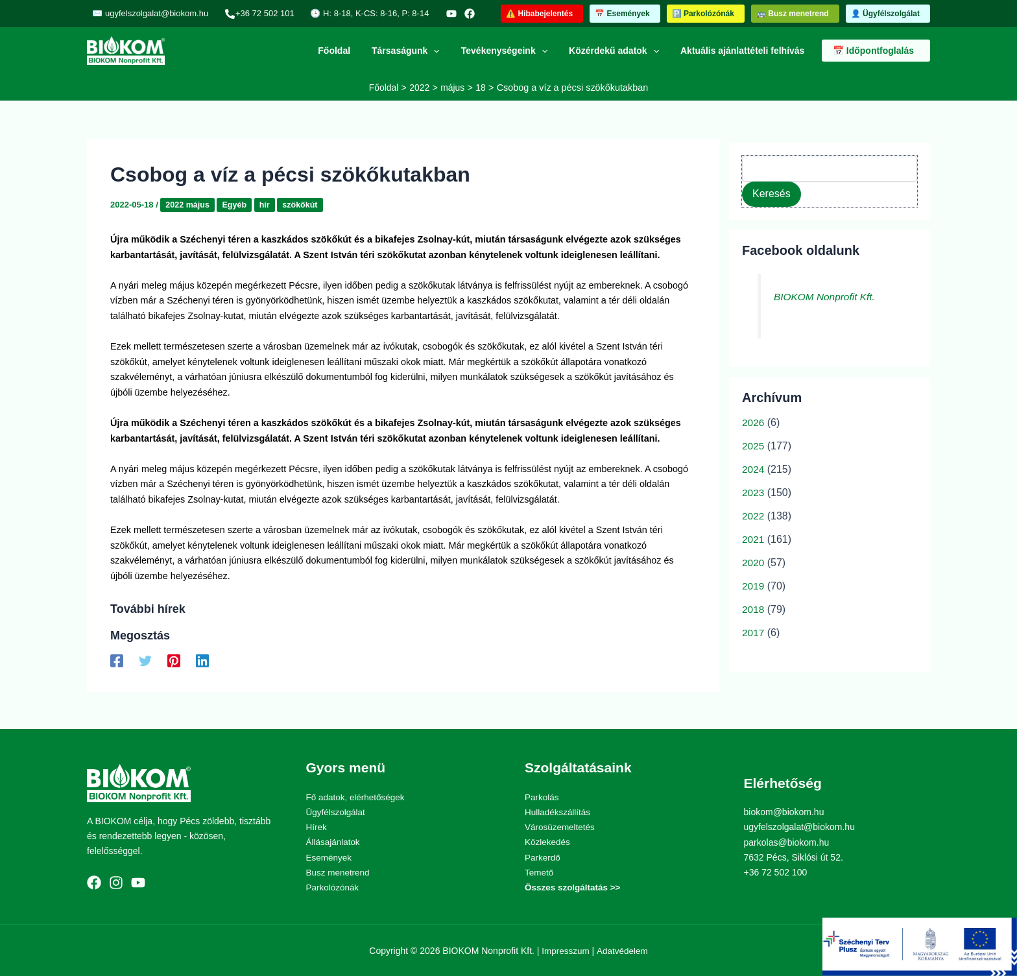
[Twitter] (145, 660)
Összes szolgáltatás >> (574, 886)
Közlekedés (548, 842)
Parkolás (542, 796)
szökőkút (303, 204)
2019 (753, 585)
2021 (753, 539)
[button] (542, 14)
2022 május (188, 204)
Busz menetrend (339, 871)
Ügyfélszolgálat (337, 812)
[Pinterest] (173, 660)
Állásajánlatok (334, 842)
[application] (445, 50)
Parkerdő (543, 856)
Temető (540, 871)
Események (329, 856)
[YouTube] (430, 13)
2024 (753, 469)
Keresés (771, 193)
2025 (753, 445)
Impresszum (565, 950)
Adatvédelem (623, 950)
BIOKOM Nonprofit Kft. (826, 296)
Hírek (317, 827)
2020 (753, 562)
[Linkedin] (202, 660)
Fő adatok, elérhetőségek (357, 796)
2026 (753, 422)
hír (267, 204)
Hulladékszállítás (559, 812)
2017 (753, 632)
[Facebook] (448, 13)
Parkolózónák (333, 886)
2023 (753, 492)
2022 (753, 515)
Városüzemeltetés (561, 827)
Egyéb (236, 204)
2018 (753, 609)
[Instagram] (116, 882)
